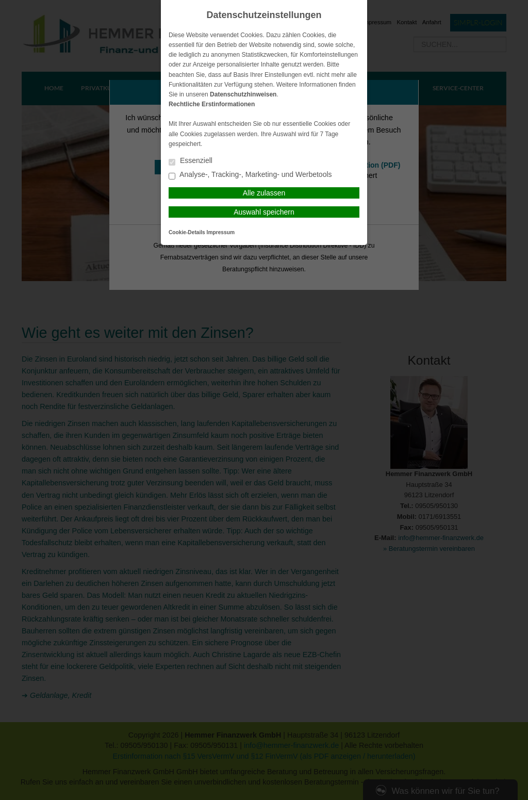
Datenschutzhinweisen (243, 94)
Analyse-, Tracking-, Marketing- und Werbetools (250, 175)
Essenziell (190, 161)
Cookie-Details (187, 232)
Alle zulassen (264, 193)
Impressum (221, 232)
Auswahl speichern (264, 212)
